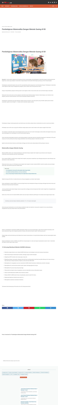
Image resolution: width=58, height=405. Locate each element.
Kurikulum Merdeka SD (24, 4)
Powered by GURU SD (30, 403)
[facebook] (5, 340)
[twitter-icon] (49, 1)
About (27, 401)
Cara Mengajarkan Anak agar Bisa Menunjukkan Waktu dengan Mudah (18, 191)
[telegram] (34, 340)
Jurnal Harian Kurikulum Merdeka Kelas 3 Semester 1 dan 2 (48, 42)
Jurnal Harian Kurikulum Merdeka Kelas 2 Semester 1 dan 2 (48, 66)
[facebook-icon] (47, 1)
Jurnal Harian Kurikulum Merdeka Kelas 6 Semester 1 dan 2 (48, 50)
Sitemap (23, 401)
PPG (51, 25)
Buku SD (32, 4)
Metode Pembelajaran (46, 23)
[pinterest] (20, 340)
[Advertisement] (20, 15)
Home (3, 4)
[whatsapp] (27, 340)
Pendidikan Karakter (46, 29)
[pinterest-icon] (55, 1)
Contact (34, 401)
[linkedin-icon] (53, 1)
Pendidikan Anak (15, 4)
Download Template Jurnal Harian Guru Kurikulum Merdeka (48, 58)
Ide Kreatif (8, 4)
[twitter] (12, 340)
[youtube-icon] (51, 1)
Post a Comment (18, 33)
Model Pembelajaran (46, 25)
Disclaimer (30, 401)
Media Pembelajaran (46, 21)
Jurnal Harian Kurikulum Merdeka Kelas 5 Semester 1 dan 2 (48, 73)
